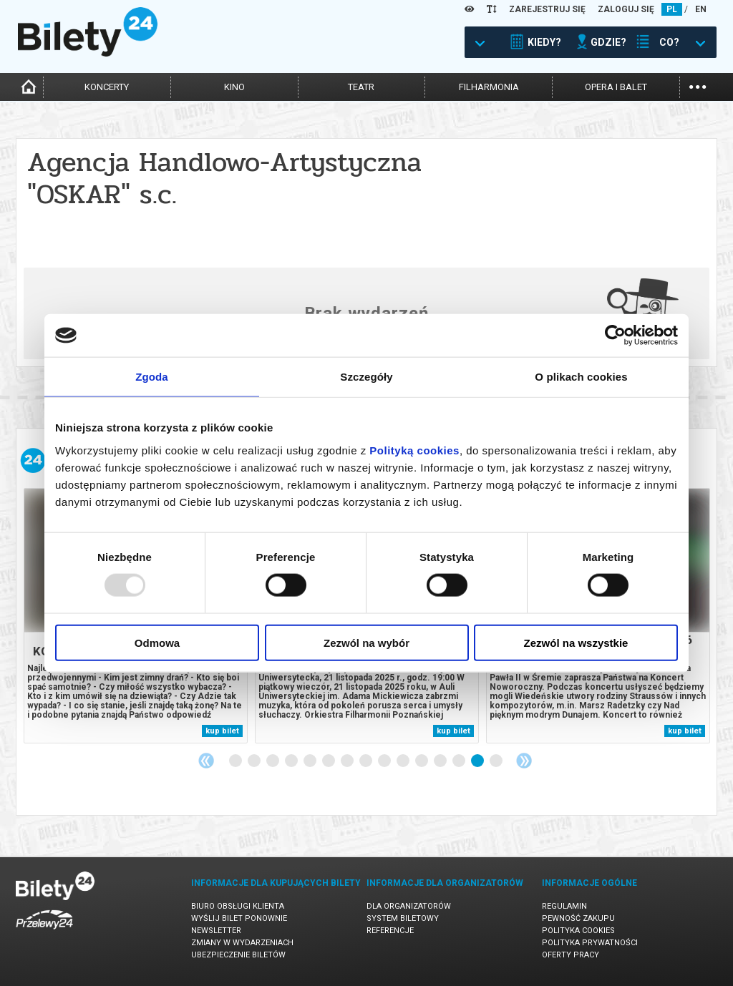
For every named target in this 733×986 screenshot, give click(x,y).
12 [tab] (441, 761)
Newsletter (216, 930)
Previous (206, 760)
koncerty (106, 87)
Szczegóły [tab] (366, 377)
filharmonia (489, 87)
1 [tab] (236, 761)
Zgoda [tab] (151, 377)
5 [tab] (311, 761)
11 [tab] (422, 761)
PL (671, 9)
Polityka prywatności (590, 942)
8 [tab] (366, 761)
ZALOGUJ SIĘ (626, 9)
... (697, 85)
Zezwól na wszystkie (576, 642)
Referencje (390, 930)
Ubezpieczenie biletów (238, 955)
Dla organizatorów (408, 906)
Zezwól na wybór (366, 642)
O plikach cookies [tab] (581, 377)
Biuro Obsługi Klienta (237, 906)
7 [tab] (348, 761)
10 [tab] (404, 761)
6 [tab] (329, 761)
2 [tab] (255, 761)
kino (234, 87)
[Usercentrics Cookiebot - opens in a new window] (615, 335)
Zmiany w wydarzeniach (242, 942)
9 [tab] (385, 761)
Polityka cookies (578, 930)
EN (701, 9)
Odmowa (157, 642)
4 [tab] (292, 761)
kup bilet (222, 731)
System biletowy (402, 918)
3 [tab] (273, 761)
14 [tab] (478, 761)
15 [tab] (497, 761)
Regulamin (564, 906)
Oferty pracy (570, 955)
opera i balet (616, 87)
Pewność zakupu (578, 918)
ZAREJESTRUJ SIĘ (547, 9)
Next (524, 760)
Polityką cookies (414, 450)
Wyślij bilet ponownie (239, 918)
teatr (361, 87)
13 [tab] (459, 761)
